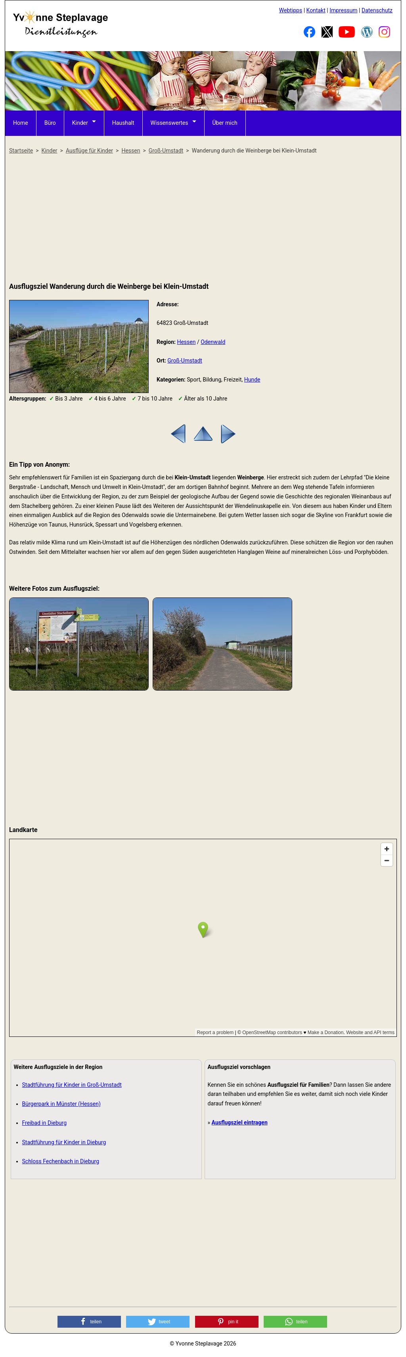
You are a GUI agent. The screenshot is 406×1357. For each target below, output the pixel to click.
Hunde (252, 379)
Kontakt (316, 10)
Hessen (186, 342)
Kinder (80, 123)
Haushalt (123, 123)
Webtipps (290, 10)
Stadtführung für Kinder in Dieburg (64, 1142)
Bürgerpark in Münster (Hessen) (61, 1104)
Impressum (343, 10)
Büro (50, 123)
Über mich (225, 123)
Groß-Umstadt (184, 360)
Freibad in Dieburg (44, 1123)
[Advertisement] (203, 218)
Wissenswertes (169, 123)
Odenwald (213, 342)
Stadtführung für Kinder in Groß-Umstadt (72, 1085)
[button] (89, 1322)
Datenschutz (377, 10)
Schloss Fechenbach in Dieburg (61, 1161)
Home (20, 123)
